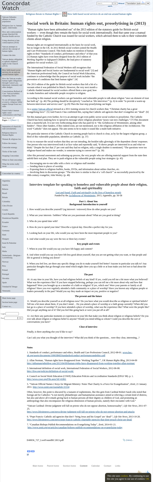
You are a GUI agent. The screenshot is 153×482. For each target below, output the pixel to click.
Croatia (5, 210)
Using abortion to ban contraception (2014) (10, 41)
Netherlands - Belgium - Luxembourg (11, 256)
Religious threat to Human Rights (9, 134)
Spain (4, 282)
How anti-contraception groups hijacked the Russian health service (11, 34)
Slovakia (5, 278)
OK (147, 478)
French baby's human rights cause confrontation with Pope (11, 112)
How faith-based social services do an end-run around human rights (11, 72)
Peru (4, 266)
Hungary (5, 239)
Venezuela (6, 291)
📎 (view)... (128, 440)
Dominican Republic (10, 218)
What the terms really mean (10, 165)
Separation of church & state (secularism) (11, 127)
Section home (69, 466)
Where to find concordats (12, 160)
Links (117, 466)
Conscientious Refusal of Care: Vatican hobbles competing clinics (12, 93)
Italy (4, 247)
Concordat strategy (9, 147)
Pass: (9, 318)
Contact (107, 466)
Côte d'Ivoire (7, 206)
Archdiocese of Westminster (82, 195)
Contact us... (7, 306)
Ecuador (5, 222)
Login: (10, 314)
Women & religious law (11, 139)
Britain (5, 197)
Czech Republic (8, 214)
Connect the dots (8, 55)
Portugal (5, 274)
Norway (5, 262)
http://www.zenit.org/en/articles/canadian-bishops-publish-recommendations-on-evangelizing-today (75, 427)
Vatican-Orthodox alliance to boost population (9, 19)
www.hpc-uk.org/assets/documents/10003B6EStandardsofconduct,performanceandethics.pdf (79, 354)
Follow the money (9, 143)
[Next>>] (14, 120)
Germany (6, 230)
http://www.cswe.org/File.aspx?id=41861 (46, 379)
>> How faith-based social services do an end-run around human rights (95, 14)
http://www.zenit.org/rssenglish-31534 (51, 387)
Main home (38, 466)
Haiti (4, 235)
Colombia (6, 201)
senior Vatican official (42, 109)
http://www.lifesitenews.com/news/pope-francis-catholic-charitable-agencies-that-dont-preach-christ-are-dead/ (79, 419)
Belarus (5, 189)
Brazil (4, 193)
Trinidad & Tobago (9, 287)
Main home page (8, 298)
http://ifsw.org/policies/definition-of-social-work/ (50, 371)
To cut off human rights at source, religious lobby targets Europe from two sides (12, 103)
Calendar (95, 466)
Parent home (53, 466)
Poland (5, 270)
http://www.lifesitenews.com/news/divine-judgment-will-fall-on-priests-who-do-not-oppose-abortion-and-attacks (81, 411)
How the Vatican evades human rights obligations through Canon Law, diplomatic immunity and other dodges (12, 82)
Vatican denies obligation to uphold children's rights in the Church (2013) (12, 62)
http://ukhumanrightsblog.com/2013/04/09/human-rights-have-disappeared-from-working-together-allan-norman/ (81, 363)
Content (83, 466)
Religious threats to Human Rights (42, 14)
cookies (124, 475)
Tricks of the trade (9, 151)
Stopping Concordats (10, 156)
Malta (4, 251)
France (5, 226)
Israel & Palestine (9, 243)
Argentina (6, 181)
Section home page (9, 302)
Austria (5, 185)
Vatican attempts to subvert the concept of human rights (11, 49)
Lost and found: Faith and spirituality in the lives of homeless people (88, 192)
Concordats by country (11, 173)
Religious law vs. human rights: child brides (12, 26)
